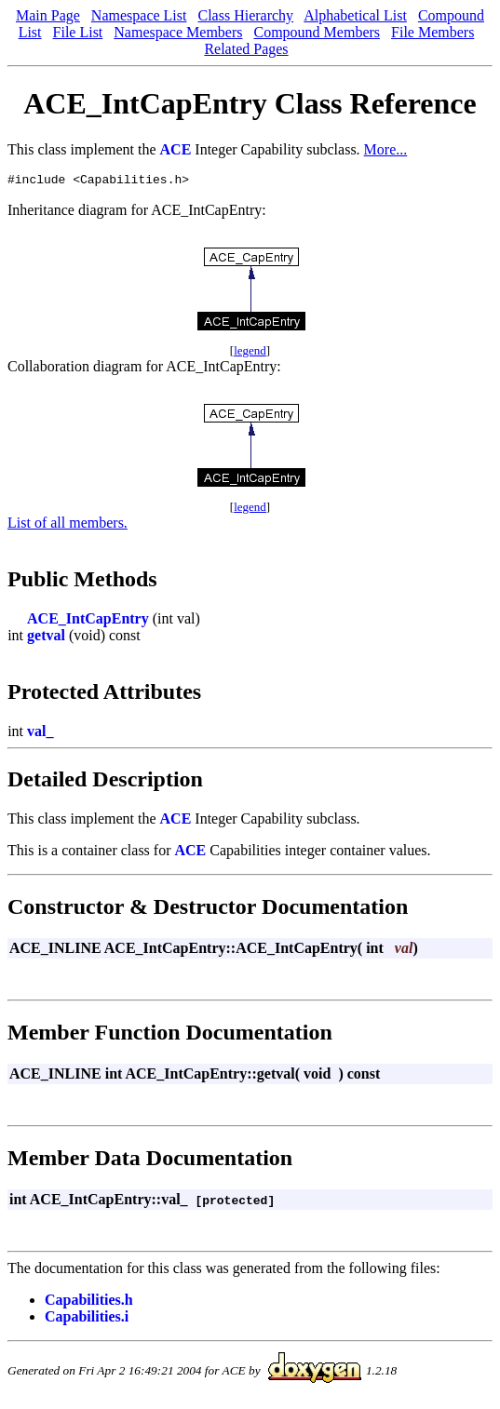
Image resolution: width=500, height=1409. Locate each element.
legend (250, 353)
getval (46, 638)
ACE (176, 149)
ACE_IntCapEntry (88, 621)
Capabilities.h (89, 1302)
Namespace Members (178, 32)
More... (386, 149)
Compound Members (316, 32)
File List (78, 32)
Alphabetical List (355, 15)
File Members (432, 32)
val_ (40, 734)
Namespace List (139, 15)
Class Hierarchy (245, 15)
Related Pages (246, 49)
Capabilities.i (86, 1319)
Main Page (48, 15)
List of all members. (67, 525)
